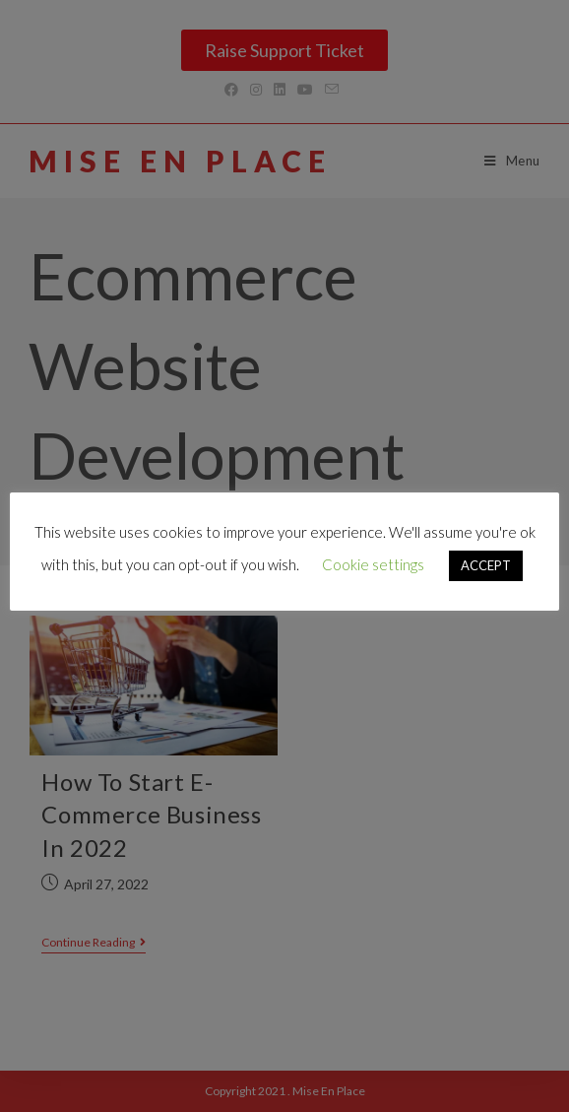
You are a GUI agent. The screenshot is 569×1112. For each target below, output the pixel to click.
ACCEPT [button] (486, 565)
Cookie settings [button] (373, 564)
